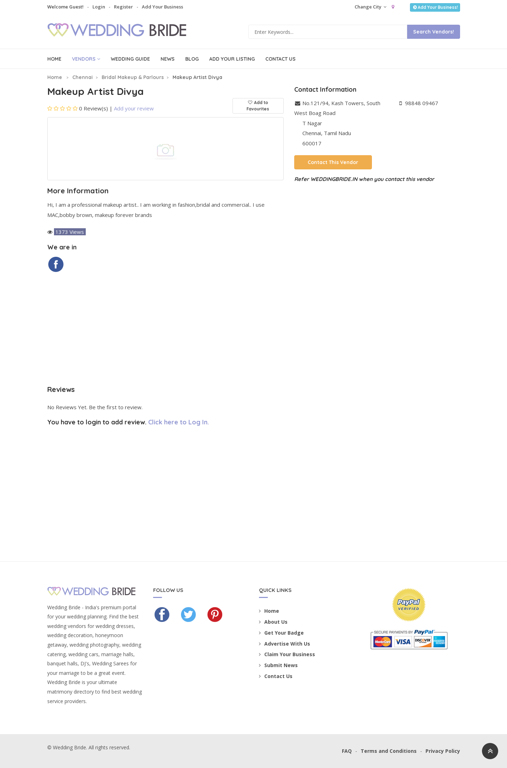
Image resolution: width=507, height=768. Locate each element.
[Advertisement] (165, 329)
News (168, 59)
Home (54, 59)
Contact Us (280, 59)
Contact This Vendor (333, 162)
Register (123, 7)
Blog (192, 59)
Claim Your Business (287, 654)
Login (98, 7)
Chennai (82, 77)
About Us (273, 621)
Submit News (278, 665)
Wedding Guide (130, 59)
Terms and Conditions (389, 751)
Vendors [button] (86, 59)
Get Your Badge (281, 632)
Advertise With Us (284, 643)
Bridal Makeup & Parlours (133, 77)
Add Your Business (162, 7)
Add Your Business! (435, 7)
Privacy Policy (442, 751)
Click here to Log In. (178, 422)
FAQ (347, 751)
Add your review (134, 108)
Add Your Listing (232, 59)
